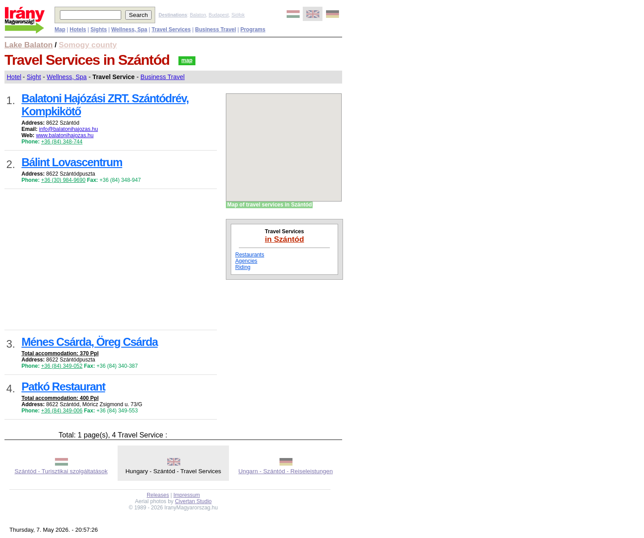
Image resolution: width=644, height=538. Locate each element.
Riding (242, 267)
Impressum (187, 495)
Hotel (14, 76)
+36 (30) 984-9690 (63, 180)
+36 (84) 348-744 (61, 142)
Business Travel (162, 76)
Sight (34, 76)
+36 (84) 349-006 (61, 411)
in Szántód (284, 239)
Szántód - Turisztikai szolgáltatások (60, 471)
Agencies (246, 261)
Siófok (238, 14)
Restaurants (249, 255)
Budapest (219, 14)
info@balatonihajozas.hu (68, 129)
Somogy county (88, 44)
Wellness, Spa (67, 76)
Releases (158, 495)
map (187, 60)
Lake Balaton (28, 44)
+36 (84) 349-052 (61, 366)
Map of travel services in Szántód (269, 205)
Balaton (198, 14)
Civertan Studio (193, 501)
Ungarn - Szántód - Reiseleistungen (285, 471)
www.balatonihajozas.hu (64, 135)
